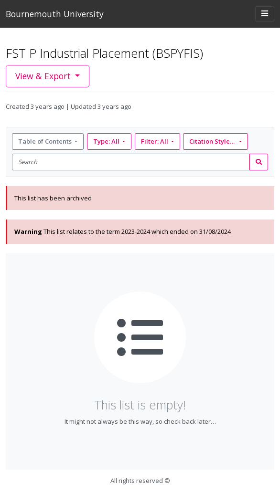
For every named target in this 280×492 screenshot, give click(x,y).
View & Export (44, 76)
